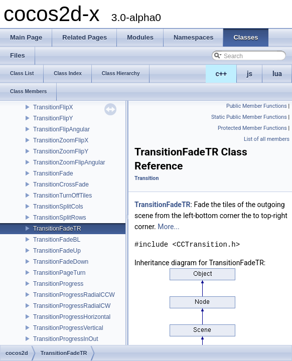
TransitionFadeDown (60, 261)
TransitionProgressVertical (68, 327)
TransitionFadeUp (57, 250)
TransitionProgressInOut (65, 338)
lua (277, 74)
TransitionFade (53, 173)
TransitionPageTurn (59, 272)
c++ (221, 74)
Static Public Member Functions (249, 117)
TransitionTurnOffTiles (62, 195)
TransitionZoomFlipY (60, 151)
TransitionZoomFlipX (60, 140)
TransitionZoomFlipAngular (69, 162)
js (249, 74)
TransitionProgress (58, 283)
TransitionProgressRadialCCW (74, 294)
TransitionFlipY (53, 118)
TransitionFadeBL (56, 239)
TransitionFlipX (53, 107)
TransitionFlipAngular (61, 129)
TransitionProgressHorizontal (71, 316)
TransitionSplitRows (59, 217)
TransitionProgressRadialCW (71, 305)
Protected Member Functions (252, 128)
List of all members (266, 139)
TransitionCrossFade (61, 184)
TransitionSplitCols (58, 206)
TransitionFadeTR (57, 228)
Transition (146, 178)
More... (168, 227)
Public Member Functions (256, 106)
